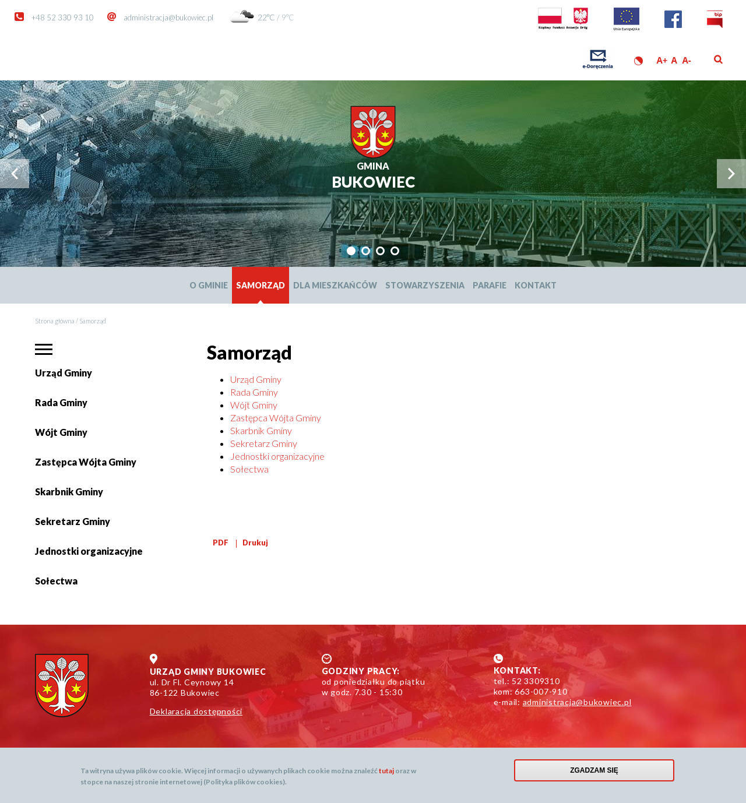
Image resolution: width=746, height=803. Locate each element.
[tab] (351, 250)
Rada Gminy (61, 402)
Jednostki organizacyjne (89, 551)
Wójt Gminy (61, 432)
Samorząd (260, 285)
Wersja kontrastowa (638, 61)
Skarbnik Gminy (69, 491)
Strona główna (55, 321)
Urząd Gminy (63, 372)
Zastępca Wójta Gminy (85, 461)
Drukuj (255, 542)
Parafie (489, 285)
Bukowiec (373, 175)
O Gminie (208, 285)
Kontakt (536, 285)
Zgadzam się (594, 770)
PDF (220, 542)
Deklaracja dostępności (196, 711)
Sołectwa (56, 585)
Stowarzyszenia (425, 285)
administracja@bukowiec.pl (168, 17)
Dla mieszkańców (335, 285)
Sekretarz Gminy (72, 521)
